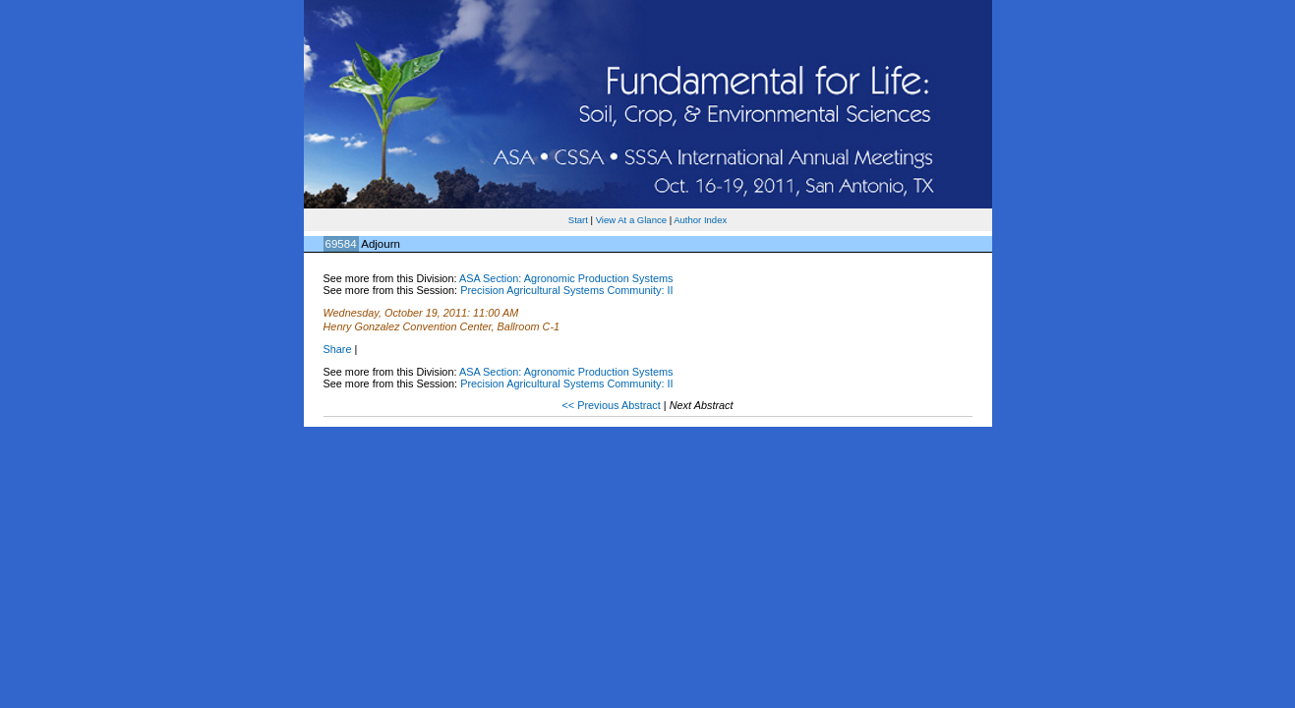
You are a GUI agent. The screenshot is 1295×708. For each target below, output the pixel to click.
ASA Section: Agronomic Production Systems (566, 278)
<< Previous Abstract (612, 405)
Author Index (700, 219)
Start (578, 219)
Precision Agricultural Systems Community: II (566, 290)
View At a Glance (631, 219)
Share (338, 349)
